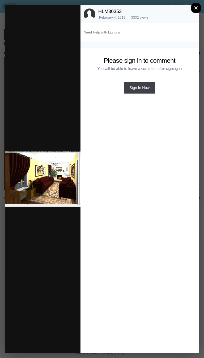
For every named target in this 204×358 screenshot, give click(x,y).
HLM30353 (110, 11)
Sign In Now (140, 88)
